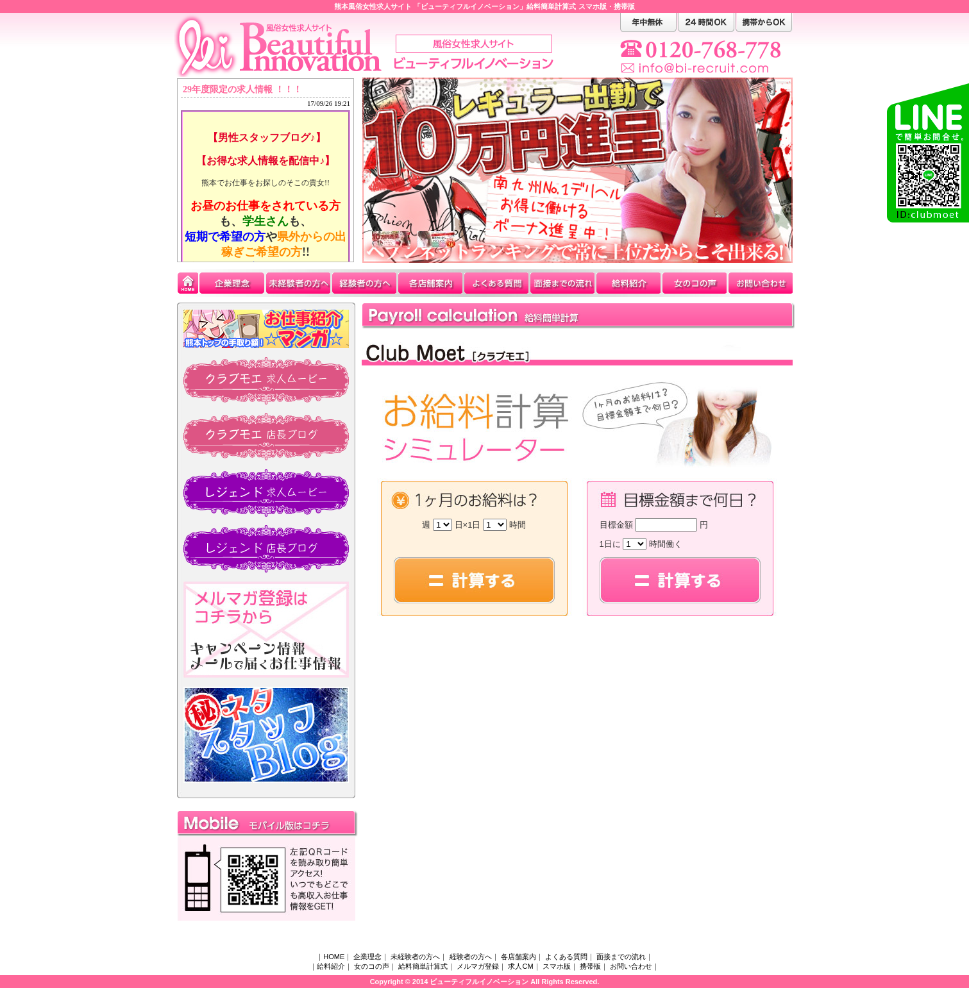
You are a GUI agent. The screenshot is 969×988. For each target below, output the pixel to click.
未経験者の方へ (415, 956)
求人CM (520, 966)
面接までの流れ (621, 956)
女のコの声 (371, 966)
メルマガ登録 (478, 966)
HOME (333, 956)
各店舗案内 (518, 956)
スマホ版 (592, 6)
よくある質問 (566, 956)
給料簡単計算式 (423, 966)
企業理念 (367, 956)
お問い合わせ (631, 966)
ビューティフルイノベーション (479, 981)
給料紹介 (331, 966)
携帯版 (624, 6)
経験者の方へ (471, 956)
